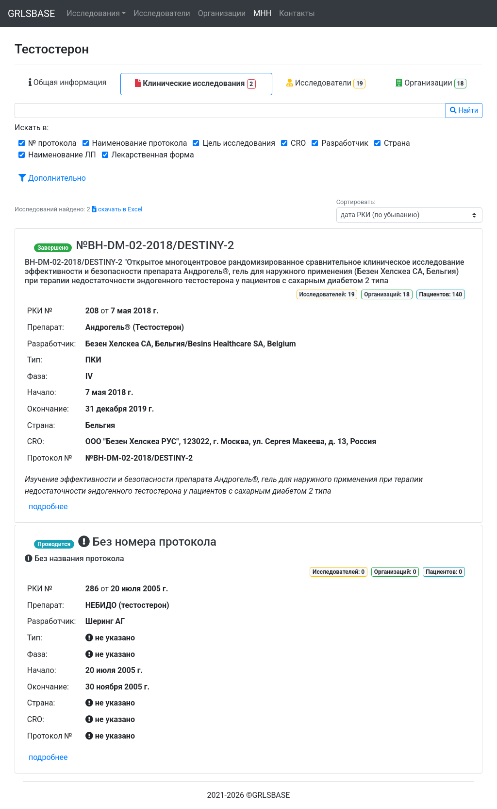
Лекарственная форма (153, 154)
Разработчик (344, 143)
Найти (464, 110)
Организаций (382, 294)
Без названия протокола (74, 558)
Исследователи (161, 13)
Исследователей (322, 294)
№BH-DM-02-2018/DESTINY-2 (155, 245)
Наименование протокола (139, 143)
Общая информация (68, 82)
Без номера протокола (147, 542)
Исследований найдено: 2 (78, 209)
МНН (262, 13)
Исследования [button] (93, 13)
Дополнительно (52, 178)
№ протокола (52, 143)
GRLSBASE (31, 13)
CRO (298, 143)
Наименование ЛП (62, 154)
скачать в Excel (117, 209)
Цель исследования (238, 143)
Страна (397, 143)
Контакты (297, 13)
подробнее (48, 506)
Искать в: (32, 127)
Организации (222, 13)
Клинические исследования (195, 84)
